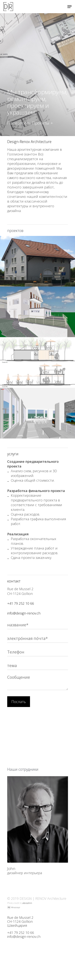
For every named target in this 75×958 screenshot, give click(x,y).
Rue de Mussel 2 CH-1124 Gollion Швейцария (20, 921)
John (11, 868)
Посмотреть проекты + (30, 123)
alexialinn (27, 903)
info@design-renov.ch (23, 613)
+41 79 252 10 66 (20, 603)
